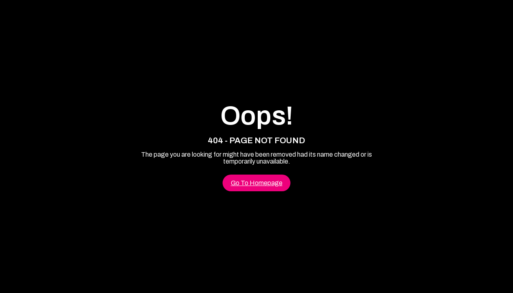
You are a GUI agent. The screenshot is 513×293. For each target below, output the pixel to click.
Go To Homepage (257, 182)
